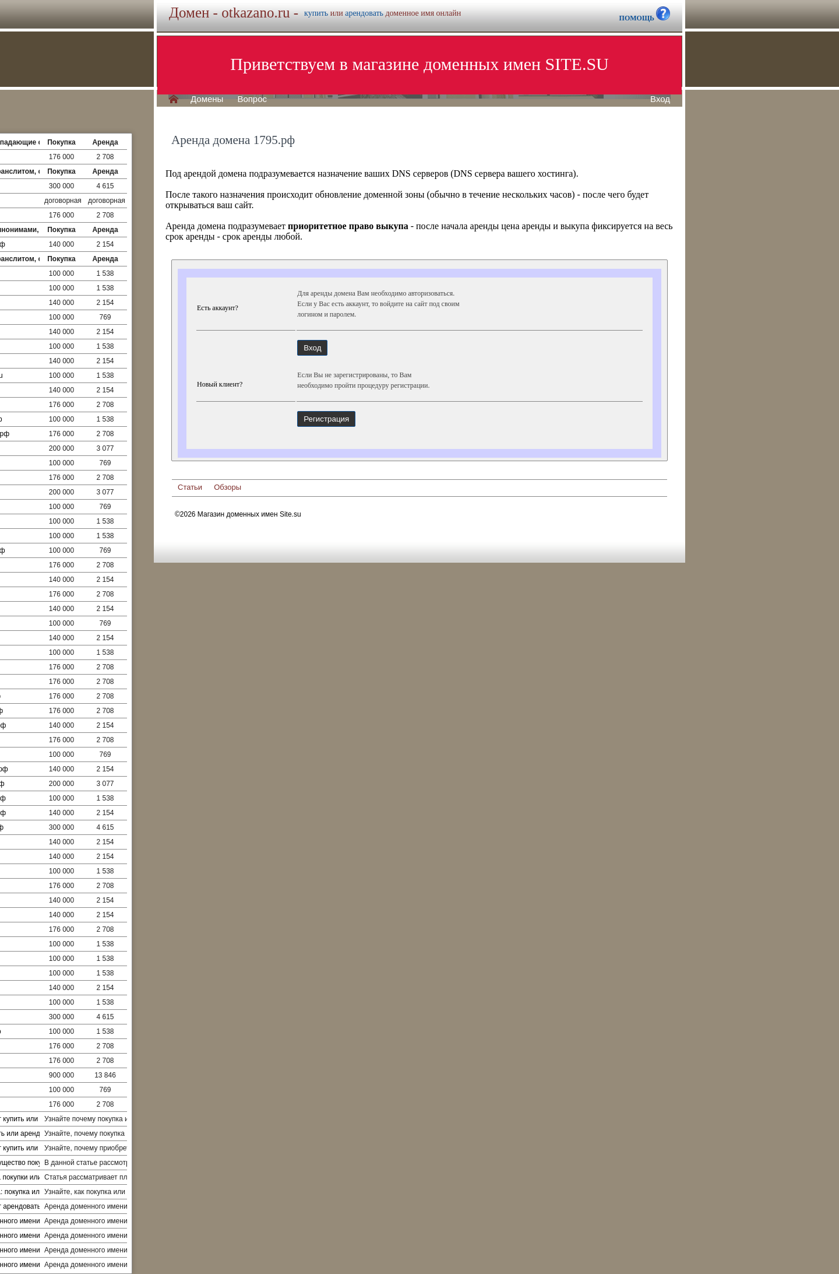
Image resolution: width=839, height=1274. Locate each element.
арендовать (364, 13)
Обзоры (227, 487)
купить (316, 13)
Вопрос (252, 99)
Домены (207, 99)
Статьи (190, 487)
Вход (660, 99)
